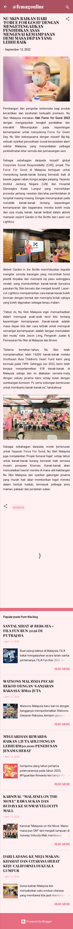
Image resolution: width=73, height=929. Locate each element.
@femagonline (28, 7)
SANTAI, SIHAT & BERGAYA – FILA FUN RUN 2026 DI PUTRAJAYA (28, 631)
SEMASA (18, 507)
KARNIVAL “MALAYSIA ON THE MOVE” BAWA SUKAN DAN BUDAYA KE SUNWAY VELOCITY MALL (30, 803)
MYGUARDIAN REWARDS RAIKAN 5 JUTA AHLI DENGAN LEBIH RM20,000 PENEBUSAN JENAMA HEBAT (30, 743)
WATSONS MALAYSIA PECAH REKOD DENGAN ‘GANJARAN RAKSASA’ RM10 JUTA (28, 686)
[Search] (67, 8)
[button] (67, 20)
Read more (62, 669)
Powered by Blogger (36, 921)
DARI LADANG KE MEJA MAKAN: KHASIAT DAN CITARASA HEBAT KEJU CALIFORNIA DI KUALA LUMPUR (31, 863)
